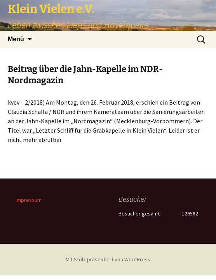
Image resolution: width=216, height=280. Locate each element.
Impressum (29, 199)
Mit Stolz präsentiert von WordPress (108, 259)
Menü (16, 39)
